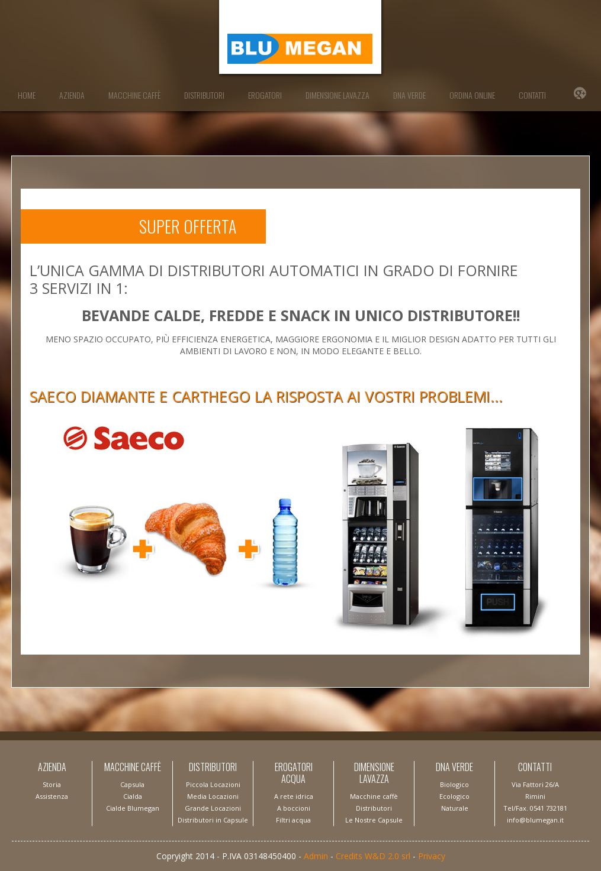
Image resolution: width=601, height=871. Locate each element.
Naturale (454, 808)
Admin (316, 856)
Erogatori (265, 95)
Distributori (204, 95)
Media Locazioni (213, 796)
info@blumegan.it (535, 819)
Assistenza (52, 796)
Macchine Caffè (134, 95)
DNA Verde (409, 95)
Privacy (431, 856)
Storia (52, 784)
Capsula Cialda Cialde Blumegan (132, 796)
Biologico (454, 784)
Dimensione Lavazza (337, 95)
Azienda (72, 95)
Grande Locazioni (213, 808)
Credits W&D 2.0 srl (373, 856)
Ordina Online (472, 95)
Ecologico (454, 796)
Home (27, 95)
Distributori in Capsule (213, 819)
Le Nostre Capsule (374, 819)
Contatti (532, 95)
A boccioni (293, 808)
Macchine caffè (374, 796)
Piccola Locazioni (213, 784)
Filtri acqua (293, 819)
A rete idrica (293, 796)
